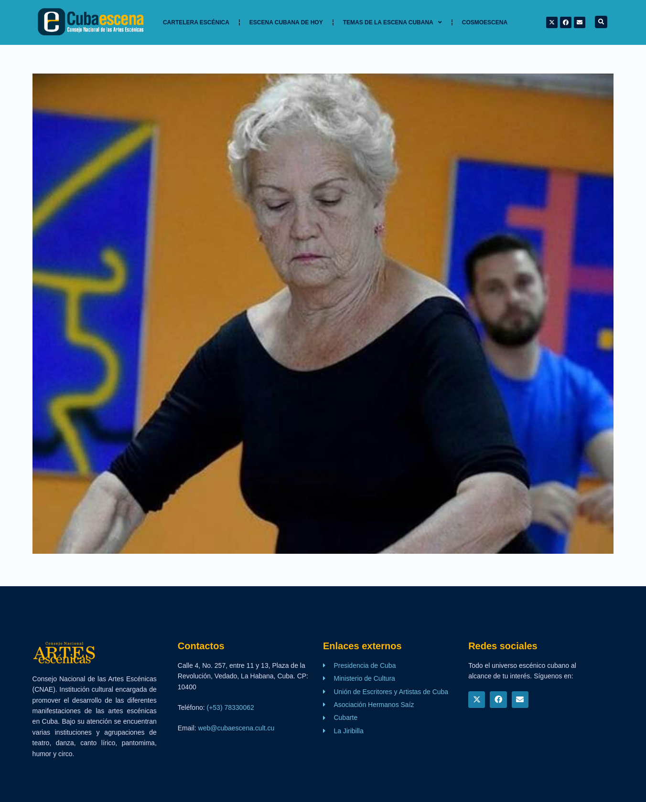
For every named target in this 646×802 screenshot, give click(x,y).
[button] (601, 22)
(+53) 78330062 (230, 707)
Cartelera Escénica (196, 22)
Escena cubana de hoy (286, 22)
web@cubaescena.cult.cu (236, 728)
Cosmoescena (484, 22)
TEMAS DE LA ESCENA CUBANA (392, 22)
